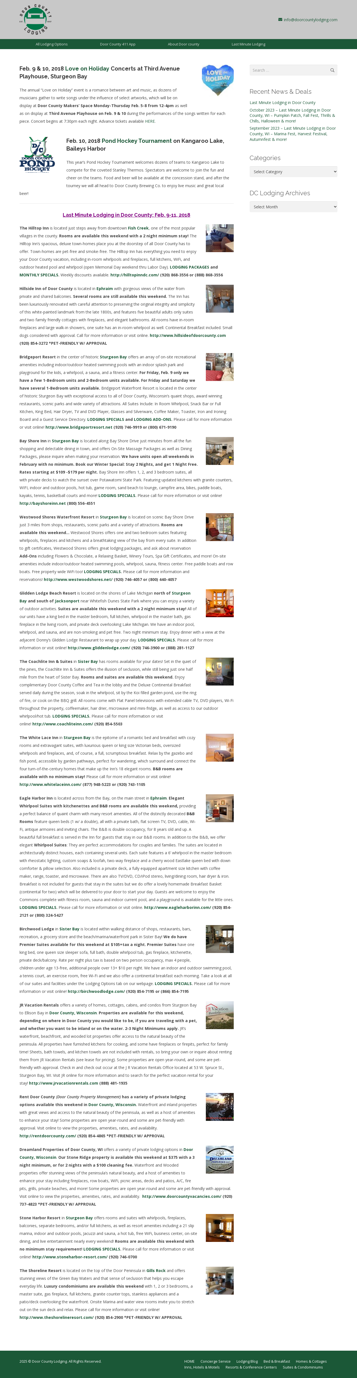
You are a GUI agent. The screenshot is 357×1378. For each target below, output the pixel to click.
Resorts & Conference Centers (251, 1367)
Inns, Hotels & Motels (202, 1367)
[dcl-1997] (36, 19)
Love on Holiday (87, 68)
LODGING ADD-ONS (152, 419)
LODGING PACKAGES (189, 267)
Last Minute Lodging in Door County (282, 102)
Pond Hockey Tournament (137, 140)
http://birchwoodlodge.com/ (96, 991)
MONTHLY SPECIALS (39, 274)
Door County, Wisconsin (112, 1104)
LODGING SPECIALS (105, 419)
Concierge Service (216, 1361)
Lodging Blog (247, 1361)
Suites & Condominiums (303, 1367)
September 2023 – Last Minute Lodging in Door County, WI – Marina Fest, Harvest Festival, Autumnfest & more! (293, 134)
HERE (150, 121)
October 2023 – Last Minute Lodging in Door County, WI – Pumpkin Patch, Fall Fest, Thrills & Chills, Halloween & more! (292, 115)
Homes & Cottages (311, 1361)
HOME (189, 1361)
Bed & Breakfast (277, 1361)
